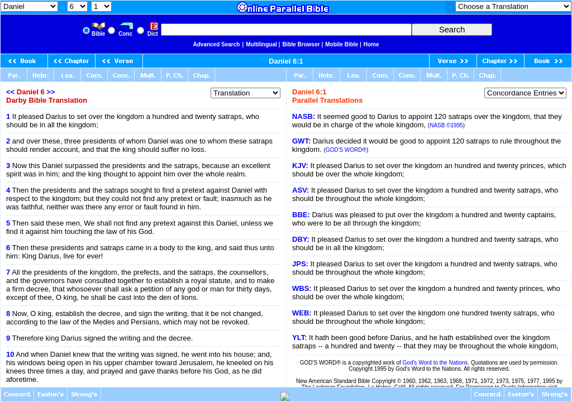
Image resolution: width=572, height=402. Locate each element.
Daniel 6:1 (286, 61)
